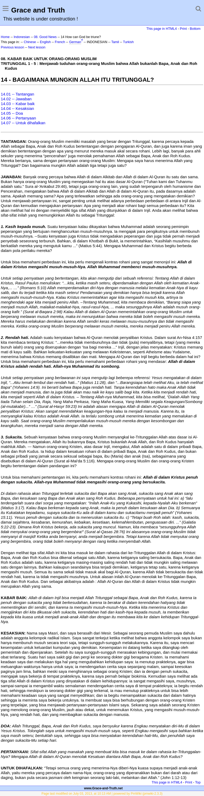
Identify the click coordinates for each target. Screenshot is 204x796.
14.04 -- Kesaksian (17, 108)
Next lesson (36, 47)
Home (5, 37)
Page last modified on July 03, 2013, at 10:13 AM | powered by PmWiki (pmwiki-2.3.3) (101, 793)
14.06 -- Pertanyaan (18, 118)
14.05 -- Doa (12, 113)
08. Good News (45, 37)
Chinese (30, 42)
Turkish (128, 42)
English (45, 42)
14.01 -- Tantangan (17, 94)
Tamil (115, 42)
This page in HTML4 (161, 29)
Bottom (195, 29)
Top (198, 782)
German (75, 42)
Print (183, 29)
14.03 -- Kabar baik (18, 103)
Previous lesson (12, 47)
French (60, 42)
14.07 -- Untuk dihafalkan (23, 123)
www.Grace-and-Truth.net (103, 788)
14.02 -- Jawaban (16, 99)
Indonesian (22, 37)
